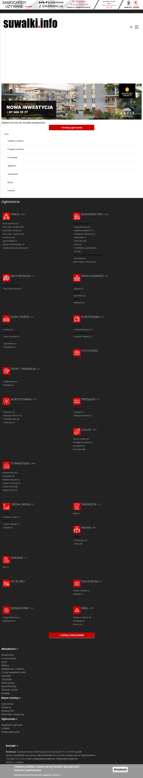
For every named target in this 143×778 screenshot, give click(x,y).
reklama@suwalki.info (67, 758)
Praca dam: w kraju (11, 230)
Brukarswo (78, 237)
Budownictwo (92, 214)
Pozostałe (77, 449)
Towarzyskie (20, 463)
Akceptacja (120, 769)
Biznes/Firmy (20, 608)
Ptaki (75, 513)
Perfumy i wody (10, 517)
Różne (10, 182)
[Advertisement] (71, 61)
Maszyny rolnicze (11, 415)
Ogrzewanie (9, 343)
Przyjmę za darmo (16, 149)
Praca (15, 214)
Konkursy (6, 707)
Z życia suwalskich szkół (13, 672)
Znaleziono (13, 174)
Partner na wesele (10, 483)
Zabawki (76, 594)
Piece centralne (10, 336)
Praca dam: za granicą (12, 234)
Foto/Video (89, 350)
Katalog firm (7, 710)
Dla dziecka (89, 581)
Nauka (86, 527)
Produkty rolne (10, 419)
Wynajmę (78, 302)
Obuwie (7, 527)
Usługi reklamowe (10, 617)
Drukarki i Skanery (81, 336)
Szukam (77, 288)
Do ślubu (18, 581)
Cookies (19, 762)
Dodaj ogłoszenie (10, 731)
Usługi (86, 429)
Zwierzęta (8, 422)
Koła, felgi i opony (11, 288)
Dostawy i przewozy (81, 442)
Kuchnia (7, 329)
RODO (9, 762)
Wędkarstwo (9, 381)
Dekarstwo (78, 241)
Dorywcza (7, 237)
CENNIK (5, 728)
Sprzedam (78, 258)
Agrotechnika (21, 399)
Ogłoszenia (7, 703)
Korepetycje (79, 540)
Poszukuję (12, 157)
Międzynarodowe (81, 415)
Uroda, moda (20, 504)
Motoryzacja (20, 276)
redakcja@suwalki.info (43, 758)
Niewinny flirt (8, 472)
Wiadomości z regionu (12, 668)
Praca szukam (8, 223)
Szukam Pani (8, 486)
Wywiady (6, 675)
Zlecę (76, 244)
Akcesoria (8, 412)
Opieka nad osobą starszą (14, 248)
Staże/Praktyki (8, 241)
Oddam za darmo (16, 140)
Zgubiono (12, 165)
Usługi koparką (80, 227)
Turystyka (7, 385)
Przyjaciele (7, 476)
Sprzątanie (8, 347)
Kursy (76, 543)
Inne (7, 134)
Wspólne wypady (10, 479)
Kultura (5, 665)
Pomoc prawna (79, 439)
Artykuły (5, 693)
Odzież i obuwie (80, 590)
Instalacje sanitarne (82, 230)
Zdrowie (17, 558)
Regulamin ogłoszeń (11, 724)
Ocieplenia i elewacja (83, 234)
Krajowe (77, 412)
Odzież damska (10, 524)
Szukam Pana (8, 490)
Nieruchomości (92, 276)
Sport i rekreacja (23, 369)
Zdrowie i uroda (9, 689)
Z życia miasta (8, 658)
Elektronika (90, 317)
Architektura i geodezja (84, 248)
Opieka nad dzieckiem (12, 244)
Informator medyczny (12, 714)
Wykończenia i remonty (83, 262)
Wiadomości (7, 654)
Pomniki (11, 190)
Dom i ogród (20, 317)
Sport (4, 661)
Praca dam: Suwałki (11, 227)
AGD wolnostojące (82, 329)
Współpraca (8, 621)
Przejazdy (88, 399)
